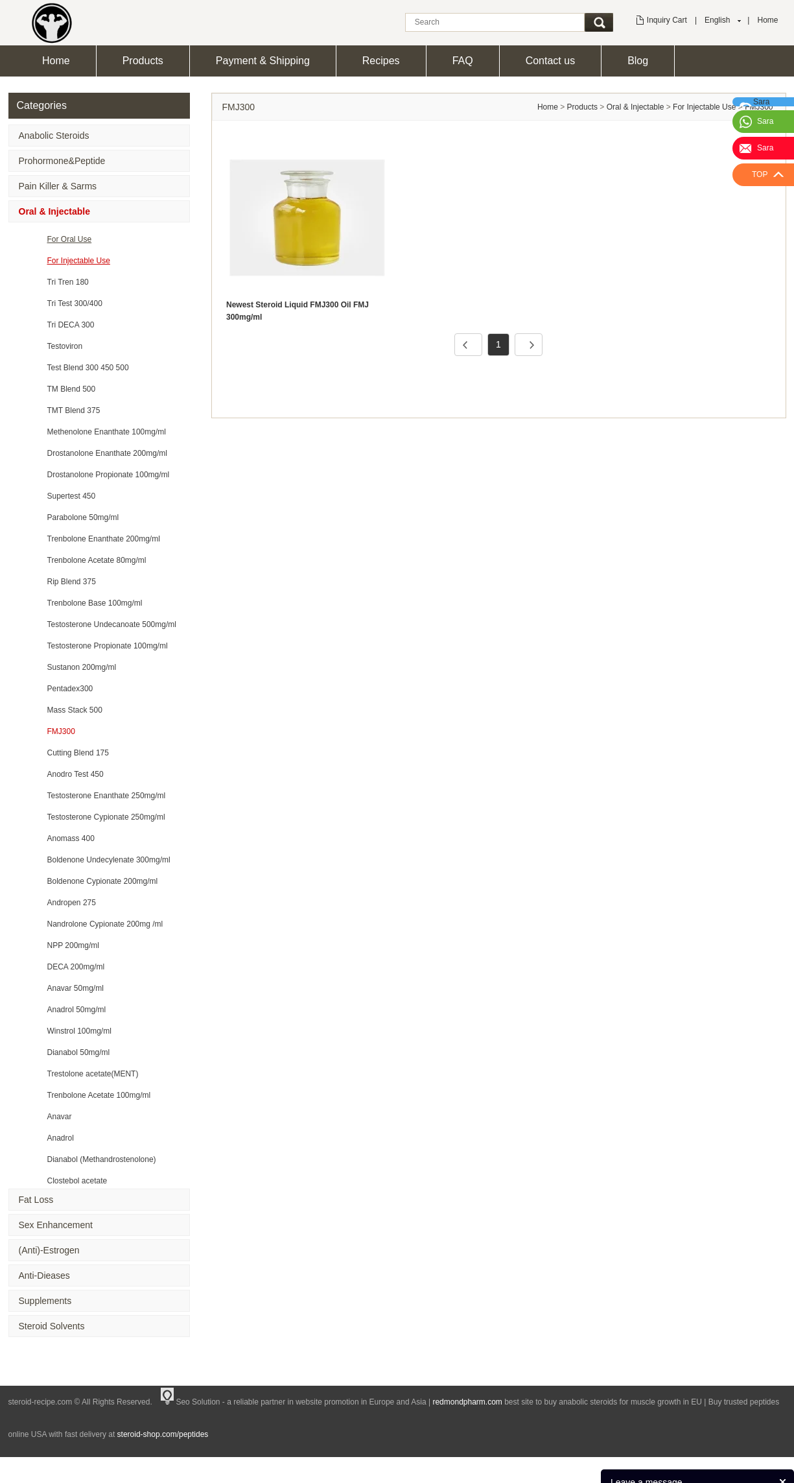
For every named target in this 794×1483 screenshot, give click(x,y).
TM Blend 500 (71, 389)
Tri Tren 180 (68, 282)
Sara (765, 121)
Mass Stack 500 (74, 710)
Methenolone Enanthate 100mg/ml (106, 431)
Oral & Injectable (54, 211)
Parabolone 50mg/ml (83, 517)
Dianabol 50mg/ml (78, 1052)
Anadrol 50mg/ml (76, 1009)
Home (767, 20)
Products (143, 60)
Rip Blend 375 (71, 581)
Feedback (766, 1466)
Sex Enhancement (56, 1225)
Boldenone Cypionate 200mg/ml (102, 881)
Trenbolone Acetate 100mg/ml (99, 1095)
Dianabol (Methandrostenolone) (101, 1159)
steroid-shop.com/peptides (163, 1434)
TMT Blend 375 (73, 410)
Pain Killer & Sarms (58, 186)
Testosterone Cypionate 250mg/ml (106, 817)
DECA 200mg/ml (76, 966)
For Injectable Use (78, 260)
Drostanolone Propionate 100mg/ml (108, 474)
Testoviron (65, 346)
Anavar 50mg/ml (75, 988)
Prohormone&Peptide (62, 161)
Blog (637, 60)
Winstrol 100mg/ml (79, 1031)
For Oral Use (69, 239)
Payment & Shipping (263, 60)
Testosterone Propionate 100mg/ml (107, 645)
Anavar (59, 1116)
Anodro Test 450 (75, 774)
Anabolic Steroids (54, 135)
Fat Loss (36, 1199)
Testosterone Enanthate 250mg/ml (106, 795)
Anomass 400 (71, 838)
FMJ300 (61, 731)
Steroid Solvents (52, 1326)
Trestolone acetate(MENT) (93, 1073)
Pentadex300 (70, 688)
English (717, 20)
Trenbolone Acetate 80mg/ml (96, 560)
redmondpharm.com (467, 1401)
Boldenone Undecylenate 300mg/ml (108, 859)
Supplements (45, 1301)
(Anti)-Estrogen (49, 1250)
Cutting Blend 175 (78, 752)
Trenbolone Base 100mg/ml (95, 603)
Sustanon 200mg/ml (82, 667)
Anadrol (60, 1138)
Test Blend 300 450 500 (88, 367)
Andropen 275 (71, 902)
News (728, 1466)
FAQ (462, 60)
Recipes (381, 60)
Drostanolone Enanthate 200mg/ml (107, 453)
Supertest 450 (71, 496)
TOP (759, 174)
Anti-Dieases (44, 1275)
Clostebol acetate (77, 1180)
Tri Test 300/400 (74, 303)
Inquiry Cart (667, 20)
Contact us (550, 60)
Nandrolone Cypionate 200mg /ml (105, 924)
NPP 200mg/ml (73, 945)
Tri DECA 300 (71, 324)
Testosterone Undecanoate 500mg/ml (111, 624)
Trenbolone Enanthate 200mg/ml (103, 538)
